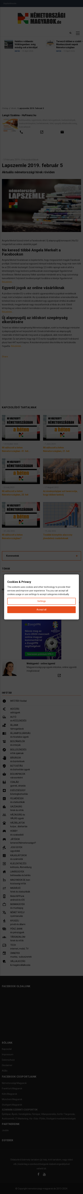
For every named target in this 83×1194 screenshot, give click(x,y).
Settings (41, 601)
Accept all (41, 609)
